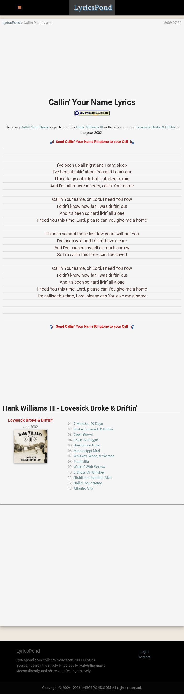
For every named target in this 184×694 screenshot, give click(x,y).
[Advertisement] (92, 59)
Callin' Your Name (35, 127)
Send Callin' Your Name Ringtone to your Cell (92, 141)
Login (144, 652)
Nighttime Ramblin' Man (93, 477)
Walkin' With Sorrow (89, 467)
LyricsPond (11, 23)
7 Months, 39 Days (88, 424)
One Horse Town (87, 445)
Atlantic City (83, 488)
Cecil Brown (83, 434)
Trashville (81, 461)
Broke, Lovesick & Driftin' (93, 429)
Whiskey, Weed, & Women (94, 456)
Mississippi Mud (87, 451)
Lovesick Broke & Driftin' (155, 127)
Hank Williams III (89, 127)
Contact (144, 657)
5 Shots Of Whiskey (89, 472)
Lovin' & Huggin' (86, 440)
